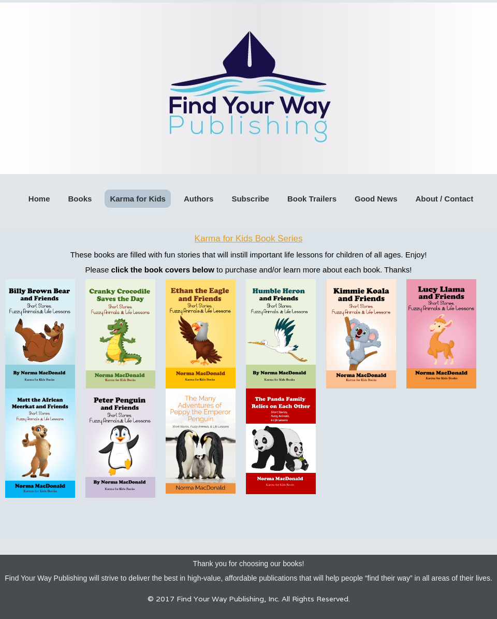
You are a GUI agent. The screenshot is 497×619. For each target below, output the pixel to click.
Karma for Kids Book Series (249, 238)
